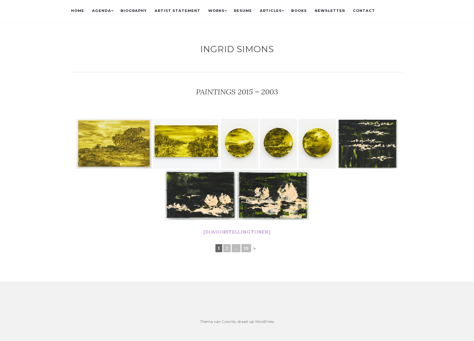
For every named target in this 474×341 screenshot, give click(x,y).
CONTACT (364, 10)
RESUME (243, 10)
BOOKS (299, 10)
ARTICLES (271, 10)
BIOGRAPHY (134, 10)
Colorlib (229, 321)
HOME (77, 10)
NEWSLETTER (330, 10)
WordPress (264, 321)
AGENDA (101, 10)
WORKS (216, 10)
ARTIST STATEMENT (177, 10)
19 (246, 248)
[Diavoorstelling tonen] (237, 232)
